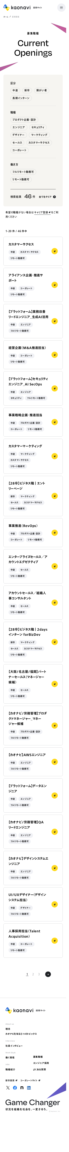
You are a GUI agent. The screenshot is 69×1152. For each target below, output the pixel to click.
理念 (7, 1029)
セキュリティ (37, 127)
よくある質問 (39, 1069)
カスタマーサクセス (39, 142)
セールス (17, 142)
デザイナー (18, 135)
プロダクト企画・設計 (24, 119)
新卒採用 (11, 1080)
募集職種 (38, 1057)
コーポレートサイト (30, 1080)
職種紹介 (10, 1069)
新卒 (27, 90)
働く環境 (9, 1057)
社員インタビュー (14, 1046)
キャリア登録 (42, 212)
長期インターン (21, 98)
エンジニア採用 (41, 1063)
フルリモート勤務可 (23, 172)
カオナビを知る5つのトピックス (21, 1034)
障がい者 (41, 90)
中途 (15, 90)
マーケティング (39, 135)
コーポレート (19, 150)
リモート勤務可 (21, 179)
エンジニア (19, 127)
